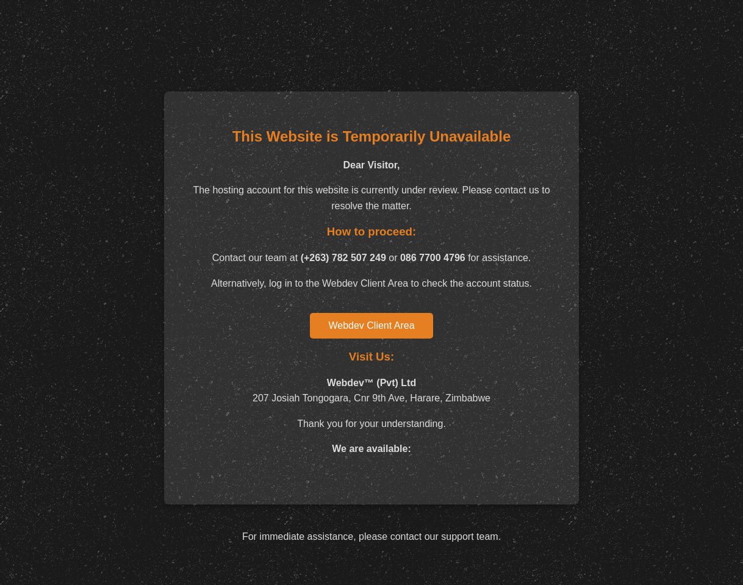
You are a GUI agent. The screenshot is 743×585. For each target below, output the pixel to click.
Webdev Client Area (371, 325)
